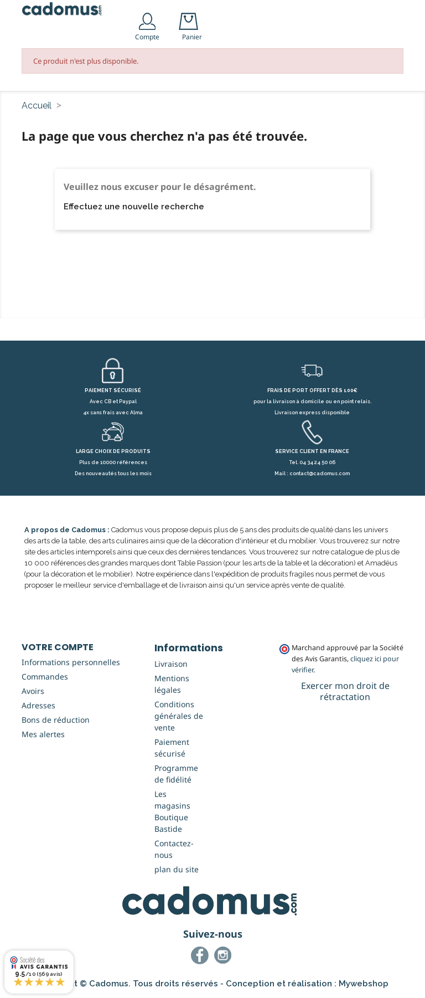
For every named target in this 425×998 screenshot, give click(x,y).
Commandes (45, 676)
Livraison (171, 664)
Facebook (201, 957)
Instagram (224, 957)
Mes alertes (43, 734)
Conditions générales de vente (178, 716)
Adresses (38, 705)
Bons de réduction (56, 719)
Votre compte (58, 647)
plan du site (176, 869)
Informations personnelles (71, 662)
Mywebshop (363, 984)
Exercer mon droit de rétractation (345, 691)
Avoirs (33, 691)
